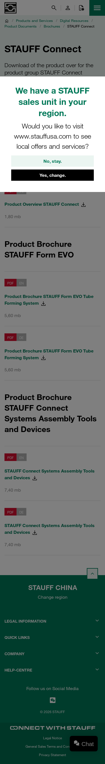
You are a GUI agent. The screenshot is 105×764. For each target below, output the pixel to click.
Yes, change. (52, 175)
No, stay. (52, 161)
